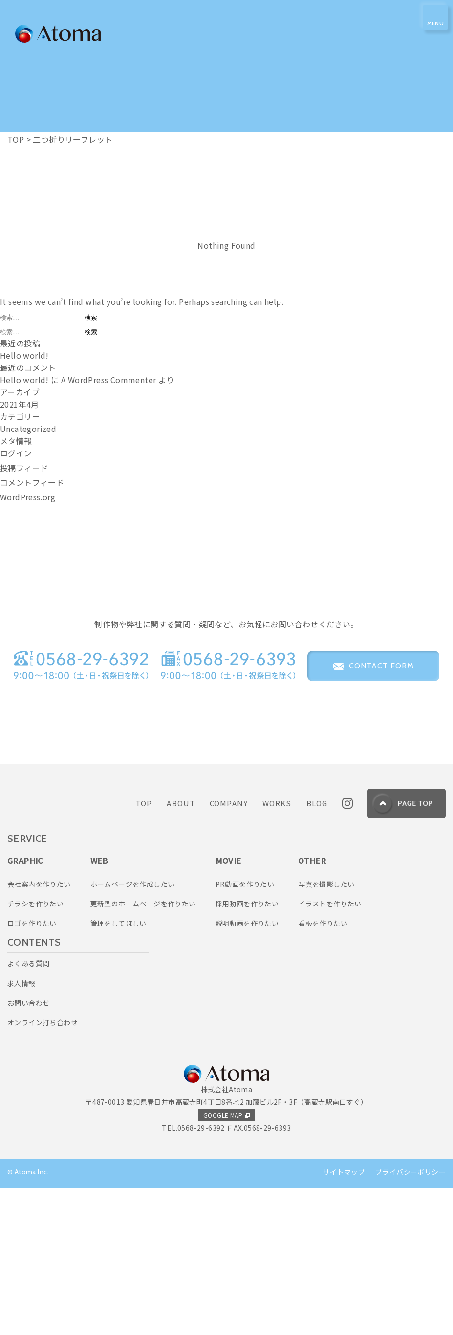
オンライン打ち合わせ (42, 1169)
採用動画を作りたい (247, 1050)
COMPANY (229, 949)
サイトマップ (344, 1318)
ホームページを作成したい (132, 1030)
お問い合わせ (28, 1149)
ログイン (16, 453)
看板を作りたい (322, 1070)
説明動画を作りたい (247, 1070)
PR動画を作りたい (245, 1030)
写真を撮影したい (326, 1030)
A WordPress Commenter (108, 380)
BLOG (317, 949)
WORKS (277, 949)
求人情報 (21, 1129)
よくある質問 (28, 1110)
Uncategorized (28, 428)
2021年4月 (19, 404)
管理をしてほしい (118, 1070)
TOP (143, 949)
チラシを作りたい (35, 1050)
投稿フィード (24, 468)
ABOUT (181, 949)
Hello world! (24, 355)
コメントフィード (32, 482)
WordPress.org (27, 497)
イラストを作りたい (330, 1050)
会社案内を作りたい (39, 1030)
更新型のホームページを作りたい (143, 1050)
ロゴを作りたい (32, 1070)
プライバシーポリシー (410, 1318)
